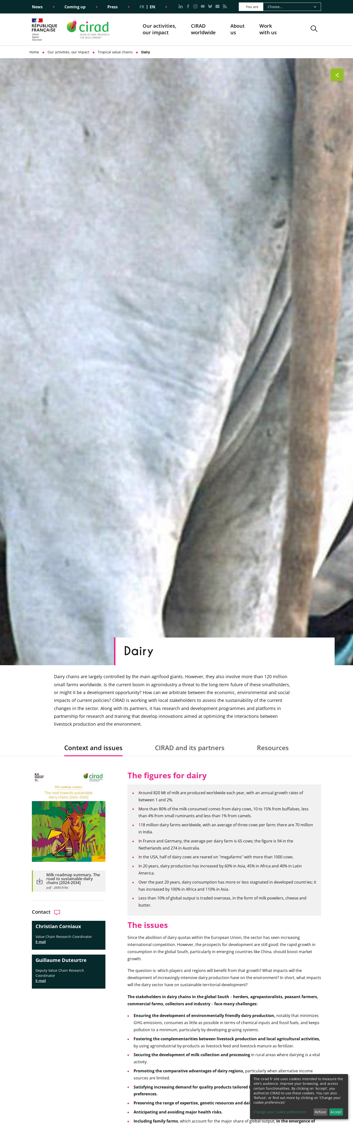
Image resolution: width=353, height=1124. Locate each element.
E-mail (41, 941)
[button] (314, 29)
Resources (273, 747)
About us (237, 29)
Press (112, 7)
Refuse (320, 1112)
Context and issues (93, 747)
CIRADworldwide (203, 29)
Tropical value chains (115, 52)
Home (34, 52)
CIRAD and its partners (190, 747)
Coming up (75, 7)
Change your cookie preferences (279, 1112)
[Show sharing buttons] (337, 75)
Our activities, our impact (159, 29)
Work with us (268, 29)
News (37, 7)
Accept (335, 1112)
